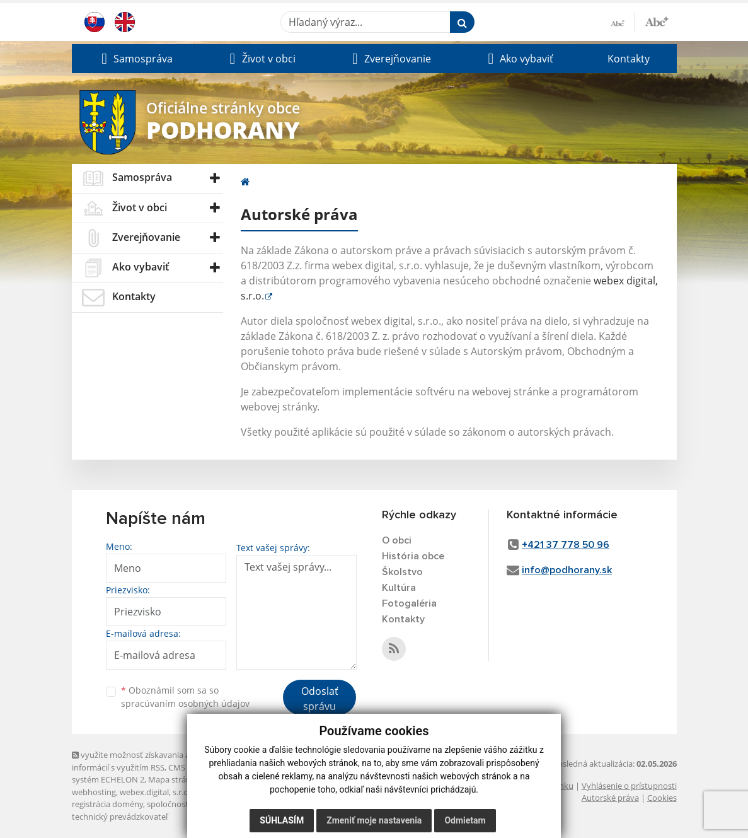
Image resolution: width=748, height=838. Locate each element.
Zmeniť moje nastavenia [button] (374, 820)
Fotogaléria (409, 603)
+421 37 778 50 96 (565, 545)
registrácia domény (107, 804)
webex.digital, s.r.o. (155, 792)
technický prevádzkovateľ (120, 816)
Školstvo (402, 572)
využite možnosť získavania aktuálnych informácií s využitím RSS (149, 760)
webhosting (94, 792)
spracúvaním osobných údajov (185, 703)
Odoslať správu (319, 698)
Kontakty (628, 59)
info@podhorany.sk (567, 570)
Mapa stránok (174, 779)
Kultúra (399, 588)
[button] (136, 58)
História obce (413, 556)
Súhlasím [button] (282, 820)
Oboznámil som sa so (185, 696)
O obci (396, 540)
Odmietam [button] (464, 820)
